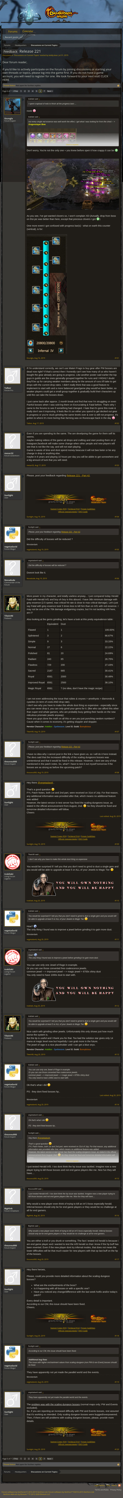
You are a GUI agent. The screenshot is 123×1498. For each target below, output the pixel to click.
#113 (117, 1054)
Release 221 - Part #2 (78, 475)
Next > (50, 91)
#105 (117, 549)
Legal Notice (99, 1485)
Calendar (27, 31)
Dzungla (8, 118)
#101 (117, 358)
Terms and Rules (102, 1489)
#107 (117, 731)
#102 (117, 423)
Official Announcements (67, 512)
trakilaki (8, 874)
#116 (117, 1215)
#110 (117, 901)
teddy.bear (53, 55)
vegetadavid (10, 546)
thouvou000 (10, 761)
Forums (12, 31)
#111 (117, 939)
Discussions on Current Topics (26, 55)
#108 (117, 772)
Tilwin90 (8, 615)
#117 (117, 1259)
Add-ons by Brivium (26, 1494)
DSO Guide (83, 512)
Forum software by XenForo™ (71, 1492)
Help (108, 1485)
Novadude (9, 580)
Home (114, 1485)
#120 (117, 1449)
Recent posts (11, 37)
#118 (117, 1336)
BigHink (8, 1208)
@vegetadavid (45, 782)
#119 (117, 1382)
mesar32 (8, 453)
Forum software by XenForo (25, 1492)
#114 (117, 1104)
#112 (117, 1006)
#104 (117, 517)
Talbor (7, 388)
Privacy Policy (115, 1489)
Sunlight (8, 495)
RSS (119, 1485)
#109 (117, 844)
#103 (117, 465)
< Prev (15, 91)
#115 (117, 1178)
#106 (117, 578)
